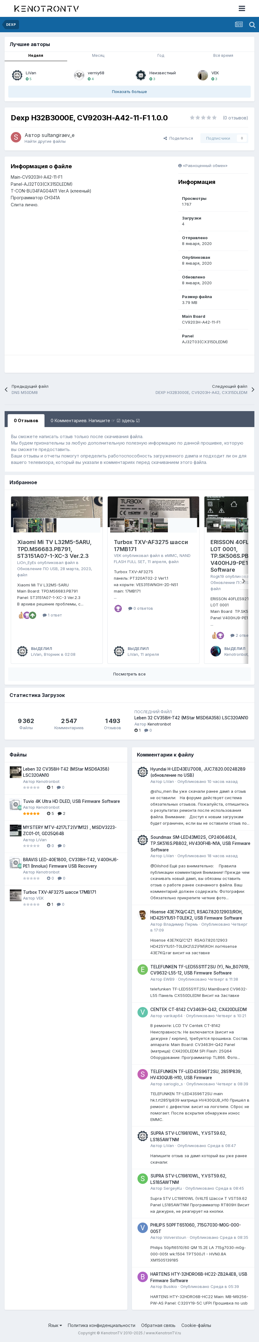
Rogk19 (217, 576)
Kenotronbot (236, 654)
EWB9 (169, 979)
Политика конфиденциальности (101, 1325)
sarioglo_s (173, 1083)
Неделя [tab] (35, 55)
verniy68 (96, 72)
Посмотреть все (129, 673)
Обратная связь (158, 1325)
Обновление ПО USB (37, 568)
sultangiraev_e (58, 135)
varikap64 (173, 1015)
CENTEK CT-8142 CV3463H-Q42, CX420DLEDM (198, 1009)
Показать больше (129, 91)
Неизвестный (162, 72)
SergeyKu (173, 1188)
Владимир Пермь (181, 924)
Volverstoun (175, 1237)
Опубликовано (207, 781)
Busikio (170, 1286)
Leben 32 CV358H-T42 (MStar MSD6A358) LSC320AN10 (191, 717)
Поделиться (178, 138)
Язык (55, 1325)
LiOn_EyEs (26, 562)
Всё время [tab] (223, 55)
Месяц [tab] (98, 55)
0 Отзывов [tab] (26, 420)
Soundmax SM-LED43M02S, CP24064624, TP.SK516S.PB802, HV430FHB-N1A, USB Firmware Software (200, 843)
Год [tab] (160, 55)
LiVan (31, 72)
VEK (215, 72)
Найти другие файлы (45, 141)
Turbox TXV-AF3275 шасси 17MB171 (59, 892)
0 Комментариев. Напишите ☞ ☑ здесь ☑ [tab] (95, 420)
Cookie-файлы (196, 1325)
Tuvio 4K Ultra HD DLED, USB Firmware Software (71, 801)
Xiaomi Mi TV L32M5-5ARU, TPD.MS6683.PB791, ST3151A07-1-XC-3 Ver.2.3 (54, 549)
